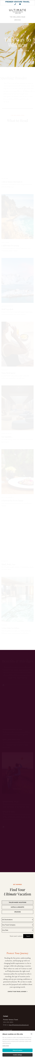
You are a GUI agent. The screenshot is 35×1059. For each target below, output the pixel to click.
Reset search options (16, 936)
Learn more (5, 1045)
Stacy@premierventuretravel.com (19, 1025)
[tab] (17, 902)
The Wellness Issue (17, 17)
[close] (31, 1033)
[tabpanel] (17, 928)
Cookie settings (17, 1054)
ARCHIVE (17, 20)
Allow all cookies (17, 1050)
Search (28, 936)
